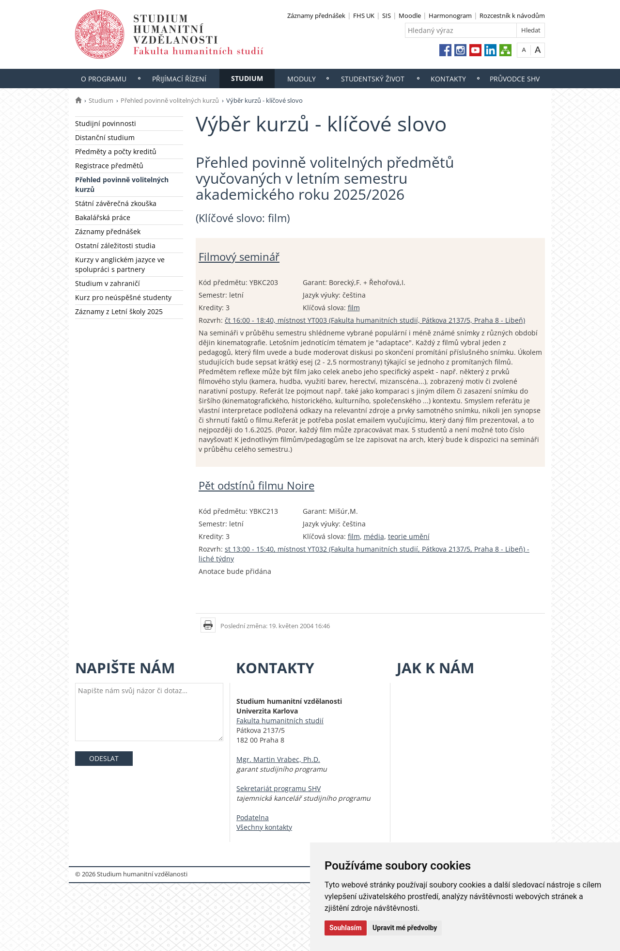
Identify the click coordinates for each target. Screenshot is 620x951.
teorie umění (409, 536)
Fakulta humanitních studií (280, 720)
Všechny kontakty (264, 827)
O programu (103, 78)
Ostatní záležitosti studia (115, 245)
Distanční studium (105, 137)
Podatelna (252, 817)
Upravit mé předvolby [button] (404, 928)
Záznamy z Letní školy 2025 (119, 311)
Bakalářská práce (102, 217)
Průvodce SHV (515, 78)
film (354, 307)
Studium (247, 78)
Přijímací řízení (179, 78)
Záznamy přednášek (316, 15)
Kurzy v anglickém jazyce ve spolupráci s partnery (120, 264)
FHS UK (363, 15)
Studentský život (372, 78)
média (374, 536)
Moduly (301, 78)
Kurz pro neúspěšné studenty (123, 297)
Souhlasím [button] (345, 928)
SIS (386, 15)
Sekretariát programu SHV (278, 788)
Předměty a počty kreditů (115, 151)
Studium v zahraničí (107, 283)
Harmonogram (450, 15)
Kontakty (448, 78)
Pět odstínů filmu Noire (256, 485)
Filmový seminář (239, 256)
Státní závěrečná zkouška (115, 203)
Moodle (410, 15)
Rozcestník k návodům (512, 15)
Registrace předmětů (109, 165)
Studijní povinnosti (105, 123)
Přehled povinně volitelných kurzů (170, 100)
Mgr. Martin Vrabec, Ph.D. (278, 759)
